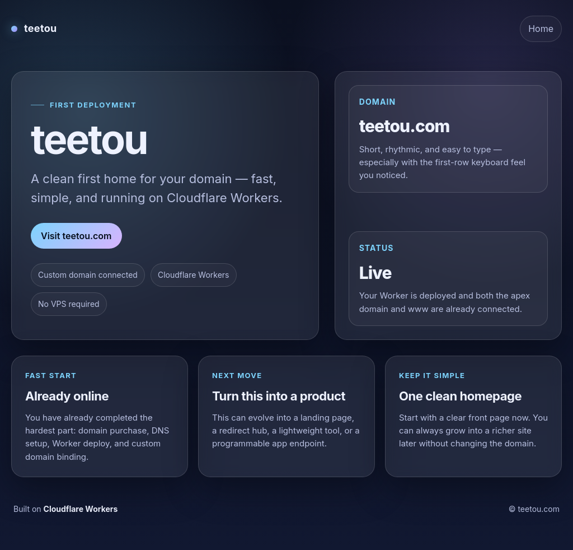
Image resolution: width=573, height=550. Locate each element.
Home (540, 28)
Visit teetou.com (76, 235)
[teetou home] (34, 28)
